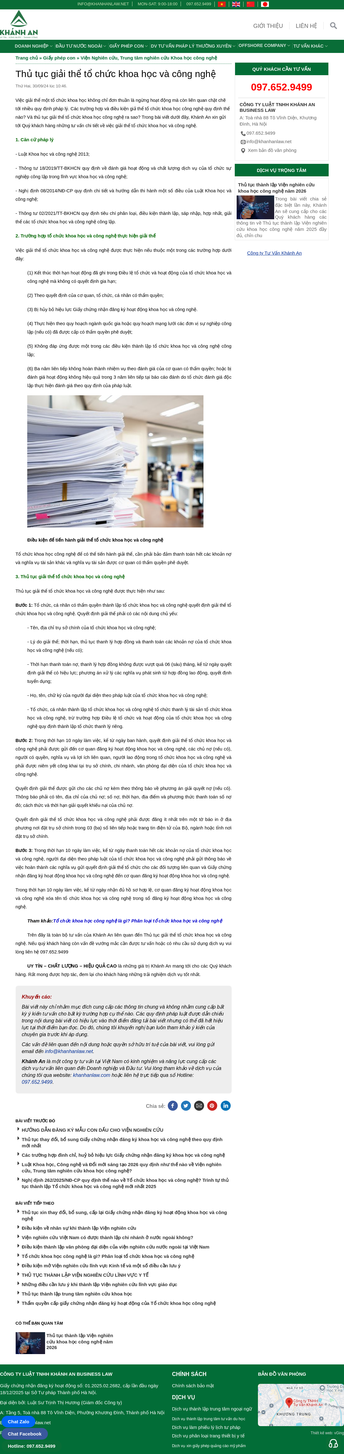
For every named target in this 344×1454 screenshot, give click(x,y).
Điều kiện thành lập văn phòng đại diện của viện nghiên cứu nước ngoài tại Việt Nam (115, 1246)
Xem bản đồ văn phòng (268, 150)
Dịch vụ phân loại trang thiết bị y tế (208, 1435)
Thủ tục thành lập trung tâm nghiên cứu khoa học (77, 1293)
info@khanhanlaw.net (102, 4)
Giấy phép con (129, 46)
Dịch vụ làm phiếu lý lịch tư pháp (206, 1427)
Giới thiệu (268, 26)
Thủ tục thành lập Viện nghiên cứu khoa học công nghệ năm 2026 (80, 1341)
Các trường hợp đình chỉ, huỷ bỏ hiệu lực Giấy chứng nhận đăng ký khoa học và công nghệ (123, 1155)
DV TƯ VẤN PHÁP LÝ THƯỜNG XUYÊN (194, 46)
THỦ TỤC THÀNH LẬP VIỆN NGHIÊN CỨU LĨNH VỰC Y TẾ (85, 1275)
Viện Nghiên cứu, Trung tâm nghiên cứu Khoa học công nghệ (148, 57)
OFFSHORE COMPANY (265, 45)
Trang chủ (27, 57)
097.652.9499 (198, 4)
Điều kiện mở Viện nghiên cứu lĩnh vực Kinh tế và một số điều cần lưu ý (101, 1265)
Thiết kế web (321, 1433)
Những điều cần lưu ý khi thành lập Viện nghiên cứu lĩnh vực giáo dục (99, 1284)
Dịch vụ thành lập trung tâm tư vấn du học (208, 1419)
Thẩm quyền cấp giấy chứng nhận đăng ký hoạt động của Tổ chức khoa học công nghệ (119, 1303)
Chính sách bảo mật (193, 1385)
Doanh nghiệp (34, 46)
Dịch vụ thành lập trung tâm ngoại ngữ (212, 1408)
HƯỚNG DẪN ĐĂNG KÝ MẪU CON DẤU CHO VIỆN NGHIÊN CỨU (92, 1130)
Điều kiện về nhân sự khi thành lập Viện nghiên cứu (79, 1228)
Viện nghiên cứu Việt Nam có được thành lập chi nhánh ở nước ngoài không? (107, 1237)
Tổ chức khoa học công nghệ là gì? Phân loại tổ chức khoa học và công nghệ (108, 1256)
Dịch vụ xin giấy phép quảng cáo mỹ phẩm (209, 1446)
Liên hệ (306, 26)
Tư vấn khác (311, 46)
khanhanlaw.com (91, 1075)
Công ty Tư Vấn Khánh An (274, 253)
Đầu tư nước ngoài (82, 46)
